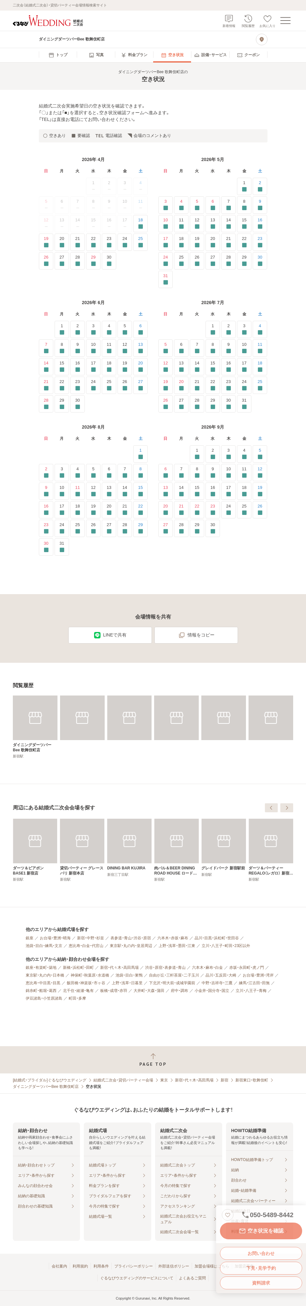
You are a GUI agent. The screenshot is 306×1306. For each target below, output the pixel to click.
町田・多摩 (77, 998)
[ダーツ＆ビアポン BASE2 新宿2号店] (82, 850)
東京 (164, 1080)
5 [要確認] (197, 205)
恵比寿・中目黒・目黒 (43, 983)
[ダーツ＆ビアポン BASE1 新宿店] (129, 850)
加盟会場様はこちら (212, 1266)
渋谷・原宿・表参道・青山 (165, 967)
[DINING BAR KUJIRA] (223, 848)
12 (46, 223)
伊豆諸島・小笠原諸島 (44, 998)
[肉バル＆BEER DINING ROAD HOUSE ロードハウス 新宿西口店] (271, 850)
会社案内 (59, 1266)
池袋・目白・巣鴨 (129, 975)
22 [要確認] (93, 242)
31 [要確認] (165, 279)
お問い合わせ (261, 1253)
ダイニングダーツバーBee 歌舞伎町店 (46, 1086)
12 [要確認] (197, 223)
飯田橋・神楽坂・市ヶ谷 (86, 983)
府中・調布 (179, 990)
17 (125, 223)
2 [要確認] (260, 186)
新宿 (224, 1080)
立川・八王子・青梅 (251, 990)
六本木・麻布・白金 (207, 967)
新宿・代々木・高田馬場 (119, 967)
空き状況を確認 (261, 1231)
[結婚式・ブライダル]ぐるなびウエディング (49, 1080)
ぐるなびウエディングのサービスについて (136, 1278)
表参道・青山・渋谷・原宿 (130, 938)
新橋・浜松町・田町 (78, 967)
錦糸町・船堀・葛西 (41, 990)
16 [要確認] (260, 223)
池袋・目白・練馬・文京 (44, 945)
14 (77, 223)
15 (93, 223)
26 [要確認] (46, 260)
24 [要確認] (125, 242)
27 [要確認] (62, 260)
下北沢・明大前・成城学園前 (172, 983)
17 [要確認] (165, 242)
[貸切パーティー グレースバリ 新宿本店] (176, 850)
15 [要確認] (244, 223)
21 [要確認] (77, 242)
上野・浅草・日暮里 (127, 983)
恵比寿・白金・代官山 (86, 945)
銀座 (29, 938)
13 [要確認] (213, 223)
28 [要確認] (77, 260)
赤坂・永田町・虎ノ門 (246, 967)
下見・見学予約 (261, 1268)
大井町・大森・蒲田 (149, 990)
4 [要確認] (181, 205)
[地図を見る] (261, 39)
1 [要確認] (244, 186)
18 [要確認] (140, 223)
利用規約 (80, 1266)
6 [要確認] (213, 205)
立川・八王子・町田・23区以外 (226, 945)
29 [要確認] (93, 260)
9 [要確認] (260, 205)
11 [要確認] (181, 223)
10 (125, 205)
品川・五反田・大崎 (220, 975)
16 (109, 223)
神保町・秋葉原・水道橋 (90, 975)
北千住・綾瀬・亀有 (78, 990)
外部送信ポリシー (173, 1266)
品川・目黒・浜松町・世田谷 (217, 938)
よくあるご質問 (192, 1278)
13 (61, 223)
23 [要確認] (109, 242)
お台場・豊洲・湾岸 (258, 975)
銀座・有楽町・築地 (41, 967)
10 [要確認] (165, 223)
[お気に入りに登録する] (227, 1215)
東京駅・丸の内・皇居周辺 (131, 945)
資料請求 (261, 1282)
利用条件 (101, 1266)
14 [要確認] (228, 223)
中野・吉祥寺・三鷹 (217, 983)
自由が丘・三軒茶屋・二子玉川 (174, 975)
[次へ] (286, 807)
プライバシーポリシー (133, 1266)
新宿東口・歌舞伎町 (251, 1080)
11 (140, 205)
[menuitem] (58, 55)
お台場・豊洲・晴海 (55, 938)
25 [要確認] (140, 242)
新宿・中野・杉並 (90, 938)
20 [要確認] (62, 242)
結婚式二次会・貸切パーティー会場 (123, 1080)
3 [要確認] (165, 205)
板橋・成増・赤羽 (113, 990)
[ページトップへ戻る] (153, 1059)
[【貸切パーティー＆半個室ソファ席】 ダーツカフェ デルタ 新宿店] (35, 850)
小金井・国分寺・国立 (212, 990)
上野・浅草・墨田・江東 (177, 945)
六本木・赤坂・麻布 (172, 938)
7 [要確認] (228, 205)
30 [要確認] (109, 260)
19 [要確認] (46, 242)
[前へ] (271, 807)
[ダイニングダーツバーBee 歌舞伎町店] (35, 727)
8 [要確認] (244, 205)
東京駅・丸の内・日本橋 (45, 975)
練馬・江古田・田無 (254, 983)
